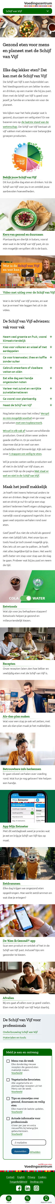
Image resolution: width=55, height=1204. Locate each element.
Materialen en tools (14, 1037)
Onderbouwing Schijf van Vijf (20, 1031)
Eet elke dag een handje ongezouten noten (18, 380)
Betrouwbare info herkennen (22, 769)
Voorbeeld (16, 1072)
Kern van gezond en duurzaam (23, 234)
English (21, 1176)
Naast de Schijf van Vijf (17, 405)
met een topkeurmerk (29, 422)
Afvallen (8, 998)
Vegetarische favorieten (25, 1079)
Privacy (31, 1176)
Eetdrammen (11, 883)
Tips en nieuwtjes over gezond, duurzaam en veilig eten (28, 1102)
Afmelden (35, 1151)
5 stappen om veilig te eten (25, 453)
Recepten (9, 663)
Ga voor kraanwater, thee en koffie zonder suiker (25, 359)
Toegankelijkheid (18, 1181)
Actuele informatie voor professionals (25, 1120)
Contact (10, 1176)
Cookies (42, 1176)
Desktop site (36, 1181)
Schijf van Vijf (28, 11)
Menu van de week (22, 1060)
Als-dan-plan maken (16, 716)
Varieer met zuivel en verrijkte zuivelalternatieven (22, 390)
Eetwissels (10, 606)
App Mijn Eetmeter (15, 826)
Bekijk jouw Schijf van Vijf (19, 177)
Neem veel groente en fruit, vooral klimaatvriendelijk (25, 338)
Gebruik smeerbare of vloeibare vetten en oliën (23, 369)
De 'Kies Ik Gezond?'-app (19, 940)
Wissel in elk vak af (14, 430)
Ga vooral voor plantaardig (19, 398)
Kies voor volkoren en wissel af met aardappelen (25, 349)
